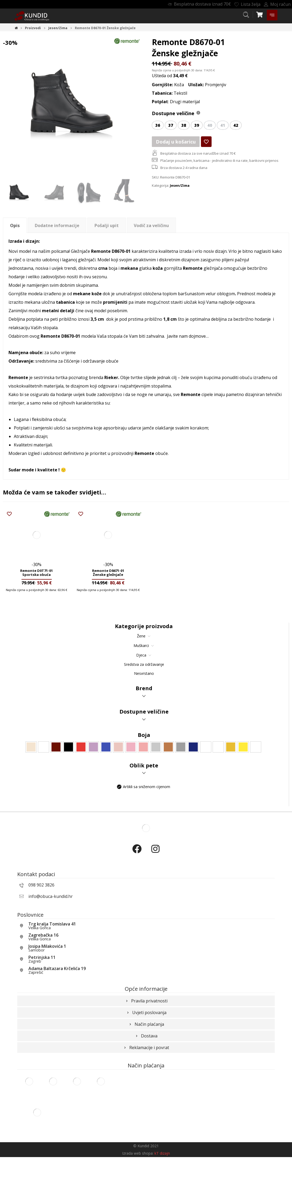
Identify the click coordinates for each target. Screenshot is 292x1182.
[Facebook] (136, 855)
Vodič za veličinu (151, 227)
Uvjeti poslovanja (146, 1030)
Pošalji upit (107, 227)
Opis (15, 227)
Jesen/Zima (180, 187)
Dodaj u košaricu (173, 143)
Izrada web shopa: (137, 1178)
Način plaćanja (146, 1042)
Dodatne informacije (57, 227)
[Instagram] (155, 855)
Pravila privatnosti (146, 1018)
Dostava (146, 1053)
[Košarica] (260, 14)
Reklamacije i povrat (146, 1065)
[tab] (15, 227)
